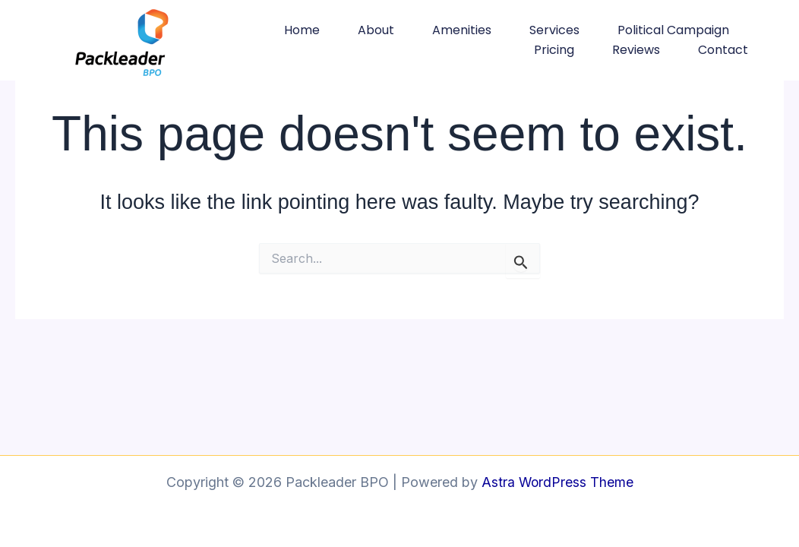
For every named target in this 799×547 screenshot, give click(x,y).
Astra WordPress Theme (557, 482)
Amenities (461, 30)
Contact (723, 49)
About (376, 30)
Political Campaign (673, 30)
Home (302, 30)
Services (554, 30)
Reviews (636, 49)
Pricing (554, 49)
